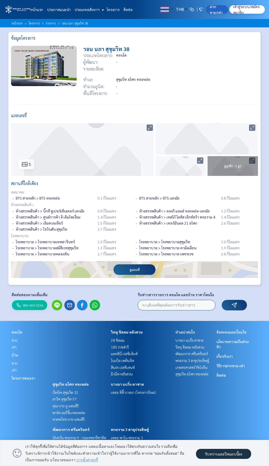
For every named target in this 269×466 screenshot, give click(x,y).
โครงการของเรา (23, 378)
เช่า (14, 347)
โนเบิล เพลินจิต (122, 360)
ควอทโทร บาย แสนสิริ (69, 419)
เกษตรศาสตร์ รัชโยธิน (191, 367)
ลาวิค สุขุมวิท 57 (65, 398)
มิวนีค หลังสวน (122, 373)
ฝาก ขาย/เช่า (216, 9)
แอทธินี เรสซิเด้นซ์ (124, 353)
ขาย (14, 340)
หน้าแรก (36, 9)
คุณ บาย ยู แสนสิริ (66, 405)
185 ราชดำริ (120, 347)
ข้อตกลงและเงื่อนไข (231, 332)
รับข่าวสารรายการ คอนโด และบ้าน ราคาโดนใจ (176, 294)
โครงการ (113, 9)
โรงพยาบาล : (20, 235)
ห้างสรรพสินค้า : (22, 204)
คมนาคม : (18, 192)
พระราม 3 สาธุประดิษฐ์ (130, 429)
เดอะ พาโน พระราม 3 (127, 437)
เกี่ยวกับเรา (224, 356)
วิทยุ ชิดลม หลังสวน (127, 332)
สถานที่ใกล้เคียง (24, 183)
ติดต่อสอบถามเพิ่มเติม (30, 294)
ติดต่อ (128, 9)
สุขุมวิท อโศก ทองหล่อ (71, 384)
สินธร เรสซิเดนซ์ (123, 367)
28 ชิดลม (118, 340)
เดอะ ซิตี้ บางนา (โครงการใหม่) (133, 392)
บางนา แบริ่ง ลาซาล (127, 384)
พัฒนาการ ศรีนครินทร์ (71, 429)
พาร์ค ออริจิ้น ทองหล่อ (69, 412)
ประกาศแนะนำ (59, 9)
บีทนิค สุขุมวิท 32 (65, 392)
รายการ (51, 23)
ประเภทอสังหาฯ (89, 9)
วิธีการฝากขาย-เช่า (230, 365)
